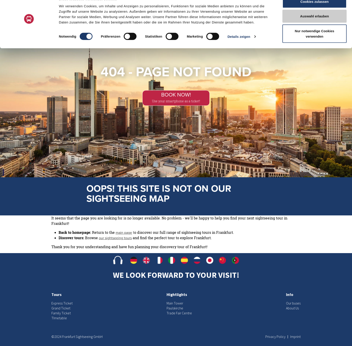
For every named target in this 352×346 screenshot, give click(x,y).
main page (124, 232)
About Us (292, 308)
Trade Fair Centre (179, 313)
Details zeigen (238, 47)
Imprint (295, 336)
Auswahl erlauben (314, 26)
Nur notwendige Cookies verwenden (314, 43)
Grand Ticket (60, 308)
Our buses (293, 303)
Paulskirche (175, 308)
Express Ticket (62, 303)
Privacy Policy (275, 336)
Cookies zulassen (314, 12)
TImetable (59, 318)
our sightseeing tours (115, 238)
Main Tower (175, 303)
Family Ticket (61, 313)
